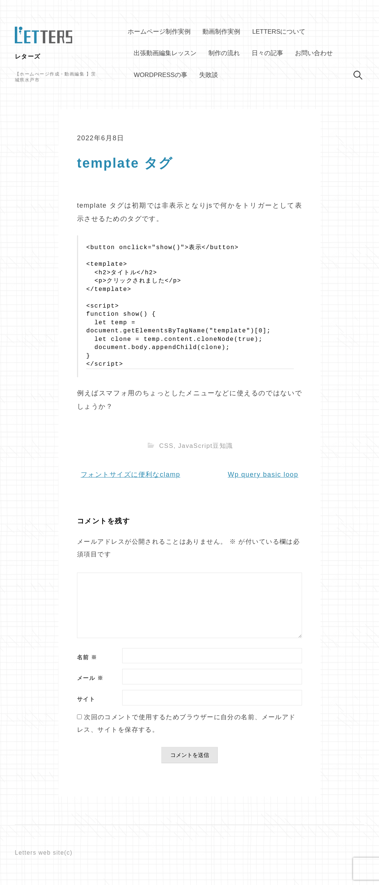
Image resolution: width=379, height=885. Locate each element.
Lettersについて (278, 31)
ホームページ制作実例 (159, 31)
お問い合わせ (314, 53)
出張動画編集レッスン (165, 53)
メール (90, 678)
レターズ (28, 56)
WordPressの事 (160, 74)
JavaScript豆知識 (205, 445)
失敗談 (208, 74)
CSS (166, 445)
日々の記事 (267, 53)
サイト (86, 699)
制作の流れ (224, 53)
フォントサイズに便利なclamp (130, 474)
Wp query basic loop (263, 474)
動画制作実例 (221, 31)
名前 (87, 657)
